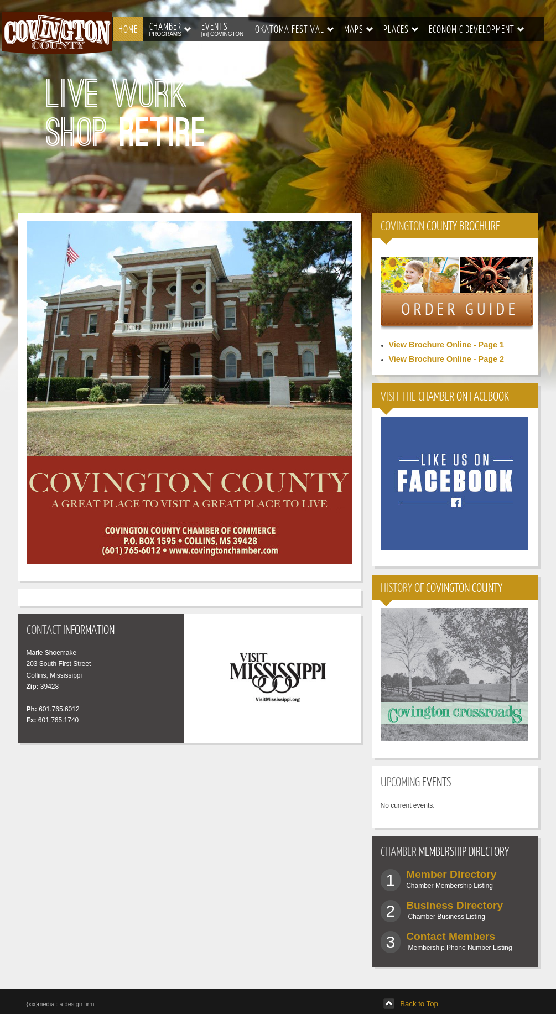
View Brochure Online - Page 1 (446, 344)
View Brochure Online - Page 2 (446, 359)
